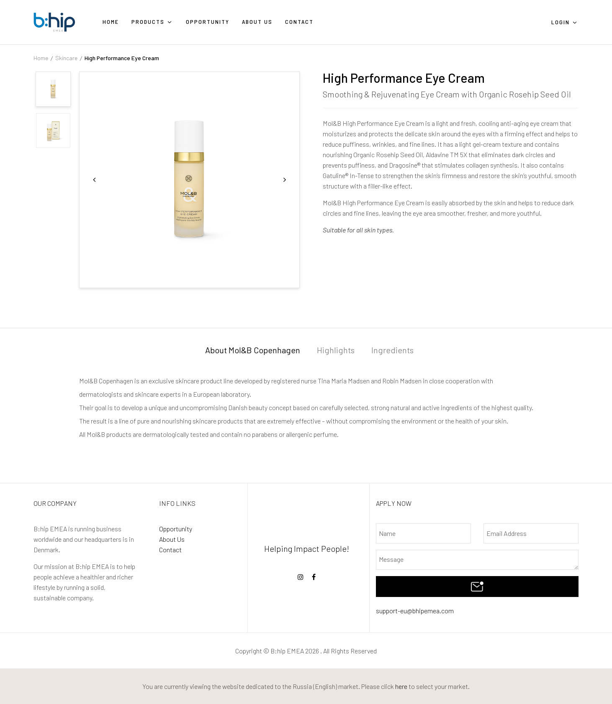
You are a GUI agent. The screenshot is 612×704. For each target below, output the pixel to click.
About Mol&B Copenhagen (252, 350)
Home (40, 57)
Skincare (66, 57)
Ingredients (392, 350)
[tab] (252, 351)
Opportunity (175, 529)
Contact (170, 550)
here (401, 686)
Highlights (336, 350)
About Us (172, 539)
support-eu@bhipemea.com (415, 611)
